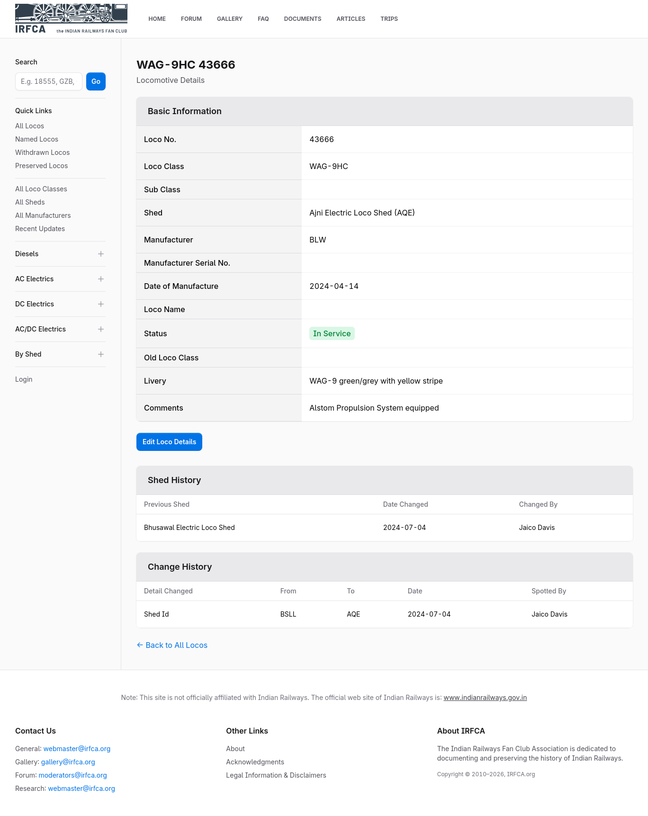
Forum (191, 18)
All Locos (29, 126)
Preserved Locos (41, 165)
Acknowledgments (255, 762)
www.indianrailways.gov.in (485, 697)
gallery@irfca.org (68, 762)
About (235, 748)
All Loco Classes (41, 189)
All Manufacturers (43, 215)
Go (95, 81)
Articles (350, 18)
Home (157, 18)
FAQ (263, 18)
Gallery (230, 18)
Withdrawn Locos (42, 152)
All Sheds (30, 202)
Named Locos (36, 139)
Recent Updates (40, 228)
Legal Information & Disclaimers (276, 775)
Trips (389, 18)
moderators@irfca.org (72, 775)
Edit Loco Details (169, 442)
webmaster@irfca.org (77, 748)
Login (24, 379)
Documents (303, 18)
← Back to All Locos (171, 645)
